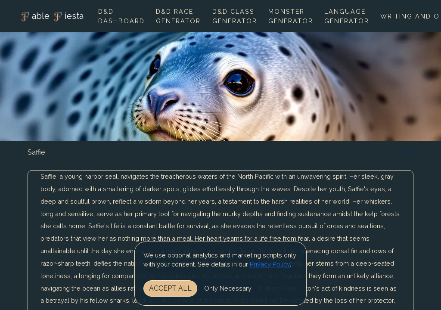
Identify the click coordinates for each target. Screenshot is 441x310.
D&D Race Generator (178, 16)
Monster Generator (290, 16)
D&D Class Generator (234, 16)
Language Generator (346, 16)
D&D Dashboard (121, 16)
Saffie (36, 152)
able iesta (51, 16)
